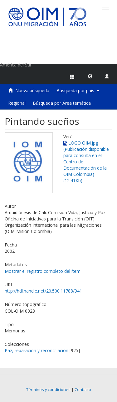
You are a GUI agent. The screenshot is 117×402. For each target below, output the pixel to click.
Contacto (83, 389)
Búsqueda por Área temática (62, 103)
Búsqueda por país (77, 90)
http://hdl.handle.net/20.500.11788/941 (43, 291)
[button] (90, 76)
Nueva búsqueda (32, 90)
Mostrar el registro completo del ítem (42, 271)
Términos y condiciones (48, 389)
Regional (17, 103)
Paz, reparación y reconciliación (36, 350)
